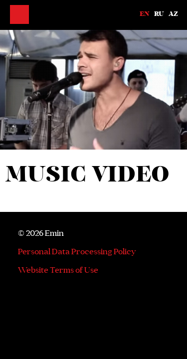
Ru (159, 14)
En (145, 14)
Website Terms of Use (58, 270)
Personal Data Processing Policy (77, 251)
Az (173, 14)
